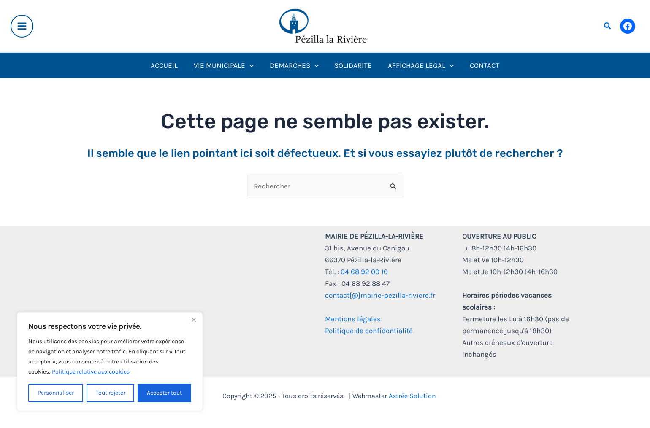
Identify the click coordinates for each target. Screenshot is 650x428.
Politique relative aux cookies (91, 371)
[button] (608, 26)
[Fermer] (194, 320)
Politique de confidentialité (369, 330)
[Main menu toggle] (22, 26)
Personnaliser (56, 392)
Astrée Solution (412, 396)
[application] (251, 65)
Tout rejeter (110, 392)
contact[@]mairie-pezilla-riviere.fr (380, 295)
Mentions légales (353, 319)
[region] (110, 361)
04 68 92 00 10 (364, 271)
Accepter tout (164, 392)
